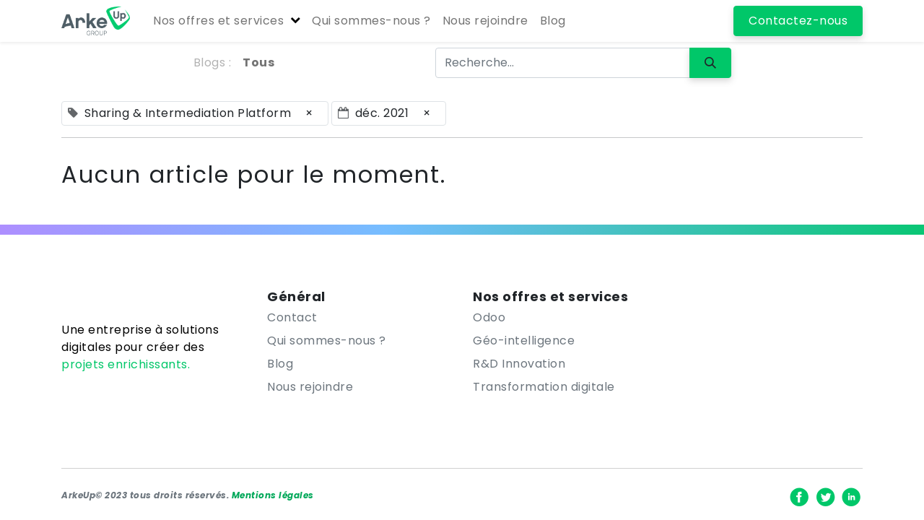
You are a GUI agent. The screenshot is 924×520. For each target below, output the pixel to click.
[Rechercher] (710, 63)
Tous (258, 62)
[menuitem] (371, 20)
